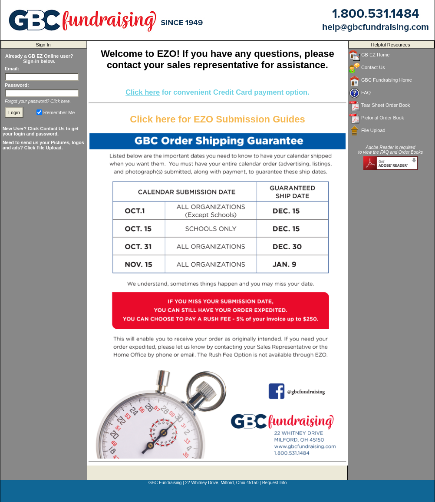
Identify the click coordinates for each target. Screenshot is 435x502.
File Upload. (49, 147)
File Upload (367, 131)
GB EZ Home (369, 55)
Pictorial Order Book (376, 118)
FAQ (360, 93)
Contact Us (52, 128)
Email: (12, 68)
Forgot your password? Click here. (38, 101)
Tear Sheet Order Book (379, 105)
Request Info (274, 482)
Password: (17, 85)
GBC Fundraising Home (380, 80)
